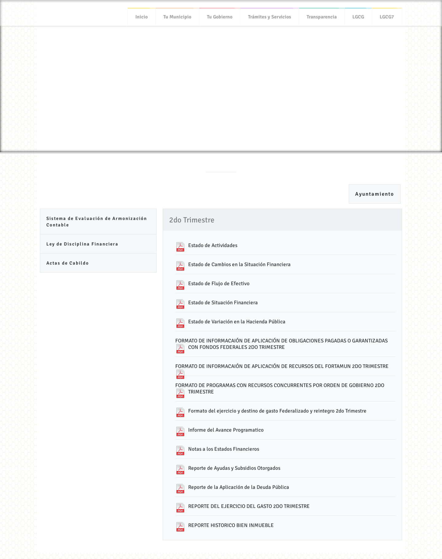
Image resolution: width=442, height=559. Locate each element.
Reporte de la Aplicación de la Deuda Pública (238, 487)
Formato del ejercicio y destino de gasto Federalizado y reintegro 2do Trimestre (277, 411)
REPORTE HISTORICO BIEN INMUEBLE (231, 525)
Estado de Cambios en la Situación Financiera (239, 264)
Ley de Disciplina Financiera (82, 244)
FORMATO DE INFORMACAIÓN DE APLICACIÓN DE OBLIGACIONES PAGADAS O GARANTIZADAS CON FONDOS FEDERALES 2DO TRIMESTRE (281, 343)
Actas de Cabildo (67, 263)
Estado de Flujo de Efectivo (219, 283)
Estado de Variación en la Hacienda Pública (236, 321)
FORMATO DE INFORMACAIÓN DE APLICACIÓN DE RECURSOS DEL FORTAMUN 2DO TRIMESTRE (282, 366)
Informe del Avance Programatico (226, 430)
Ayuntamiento (374, 194)
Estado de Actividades (212, 245)
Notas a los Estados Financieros (223, 449)
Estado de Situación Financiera (223, 302)
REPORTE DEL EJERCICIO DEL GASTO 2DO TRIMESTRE (249, 506)
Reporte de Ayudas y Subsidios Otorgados (234, 468)
